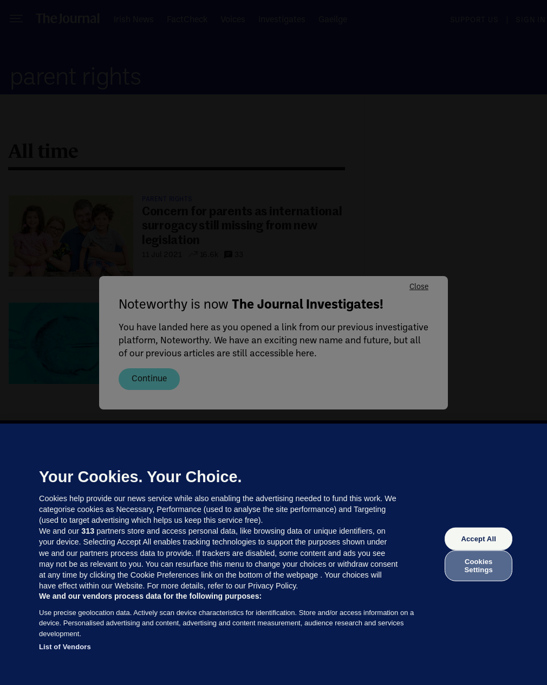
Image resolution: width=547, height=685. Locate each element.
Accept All (478, 539)
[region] (273, 554)
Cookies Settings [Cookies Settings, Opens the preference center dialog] (479, 565)
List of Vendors (65, 647)
